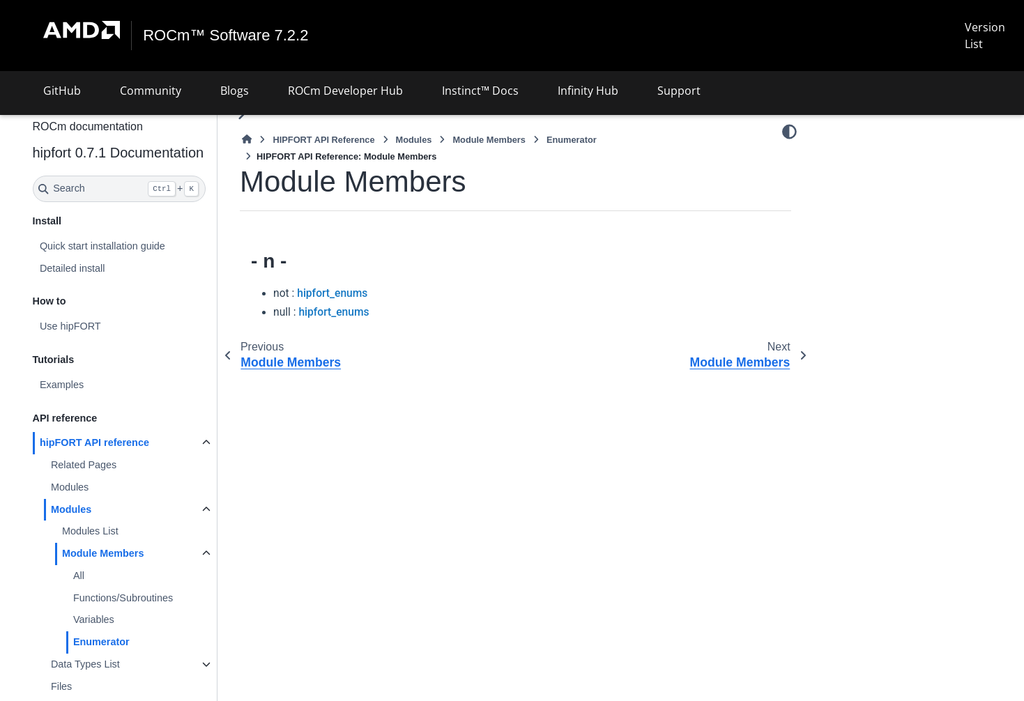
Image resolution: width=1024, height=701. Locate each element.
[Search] (119, 189)
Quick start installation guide (102, 246)
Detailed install (72, 268)
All (78, 575)
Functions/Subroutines (123, 597)
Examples (62, 384)
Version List (985, 36)
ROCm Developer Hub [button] (345, 90)
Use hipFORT (70, 326)
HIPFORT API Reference (323, 139)
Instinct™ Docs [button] (480, 90)
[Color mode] (789, 132)
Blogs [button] (234, 90)
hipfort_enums (332, 293)
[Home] (247, 139)
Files (61, 686)
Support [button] (679, 90)
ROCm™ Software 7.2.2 (225, 35)
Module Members (103, 553)
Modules (70, 487)
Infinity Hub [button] (588, 90)
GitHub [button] (62, 90)
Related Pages (83, 464)
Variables (93, 619)
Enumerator (101, 641)
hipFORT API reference (94, 442)
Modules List (90, 531)
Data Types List (85, 664)
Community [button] (150, 90)
